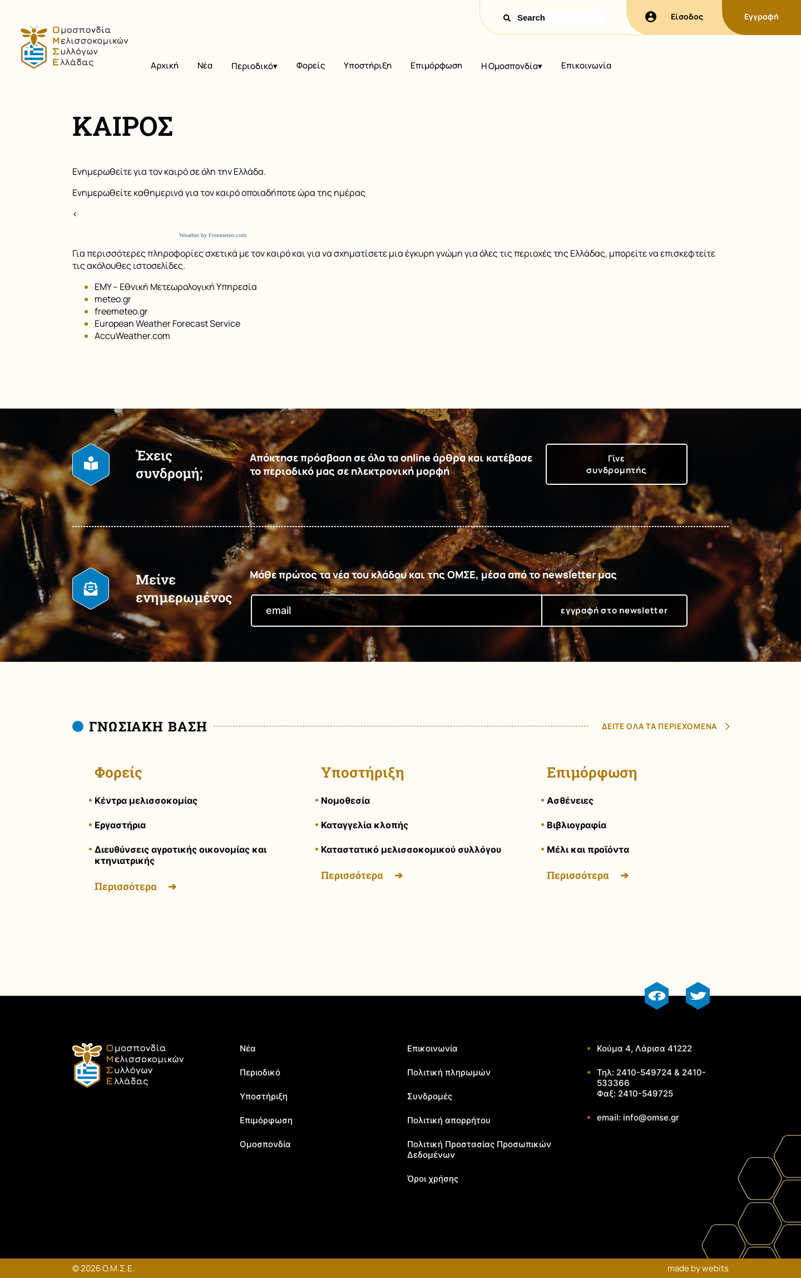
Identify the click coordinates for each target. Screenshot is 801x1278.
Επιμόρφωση (436, 65)
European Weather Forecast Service (167, 323)
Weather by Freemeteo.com (212, 235)
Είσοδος (674, 16)
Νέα (204, 65)
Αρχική (165, 65)
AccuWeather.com (132, 336)
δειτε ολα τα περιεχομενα (659, 726)
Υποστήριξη (368, 65)
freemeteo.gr (121, 311)
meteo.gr (113, 299)
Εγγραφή (761, 16)
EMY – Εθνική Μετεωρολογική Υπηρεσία (176, 287)
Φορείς (310, 65)
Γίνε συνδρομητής (616, 464)
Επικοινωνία (586, 65)
